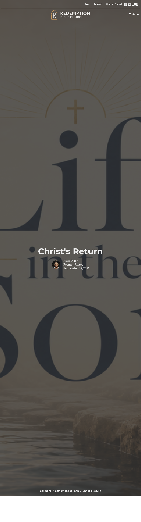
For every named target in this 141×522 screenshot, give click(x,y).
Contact (97, 4)
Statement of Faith (67, 490)
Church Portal (114, 4)
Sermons (45, 490)
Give (87, 4)
